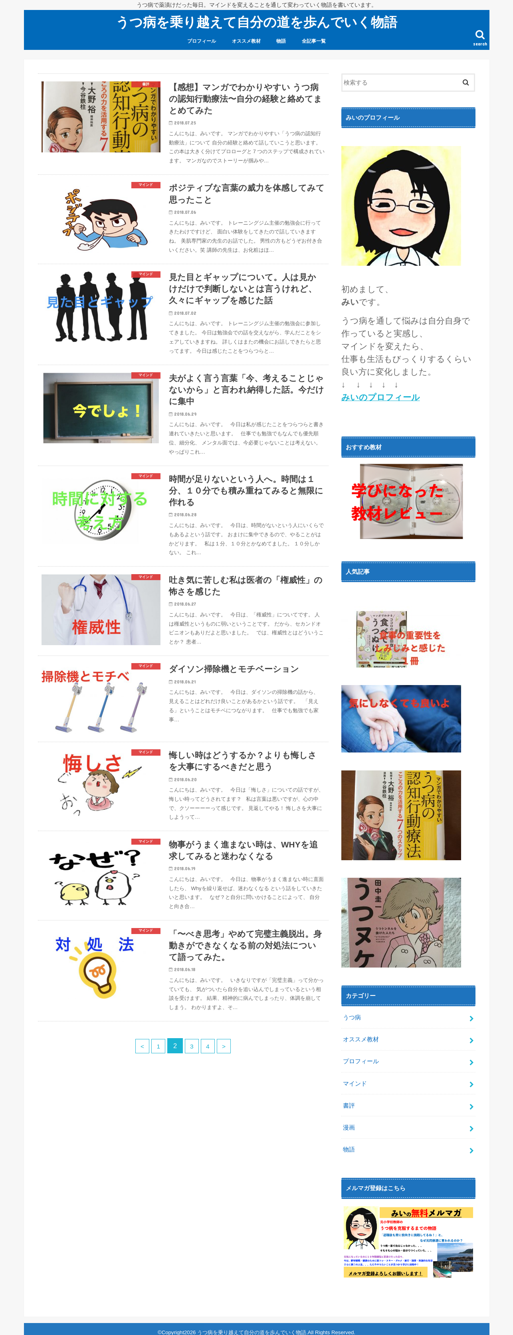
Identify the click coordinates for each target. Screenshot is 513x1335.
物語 (281, 41)
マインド (355, 1080)
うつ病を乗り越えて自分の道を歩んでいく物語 (256, 22)
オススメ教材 (246, 41)
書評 (349, 1101)
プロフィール (201, 41)
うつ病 (352, 1016)
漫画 (349, 1122)
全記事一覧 (314, 41)
